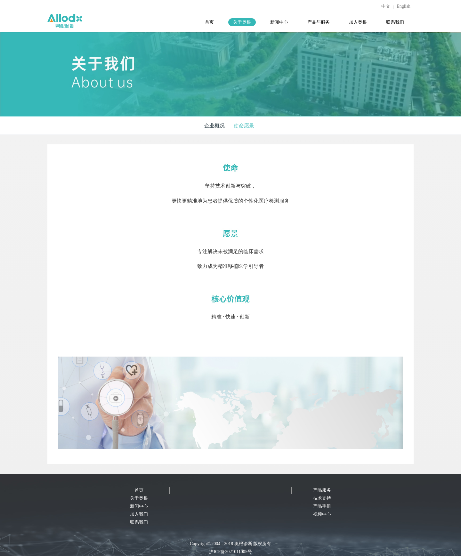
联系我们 (139, 522)
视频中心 (322, 514)
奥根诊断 (243, 543)
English (403, 6)
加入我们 (139, 514)
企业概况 (214, 125)
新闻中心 (139, 506)
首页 (138, 490)
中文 (385, 6)
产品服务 (322, 490)
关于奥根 (139, 498)
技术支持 (322, 498)
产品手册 (322, 506)
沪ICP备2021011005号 (230, 551)
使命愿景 (244, 125)
